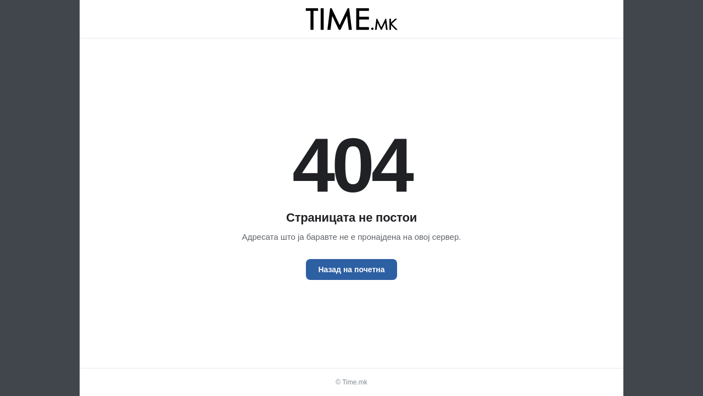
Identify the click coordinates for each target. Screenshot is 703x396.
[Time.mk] (351, 19)
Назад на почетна (351, 269)
